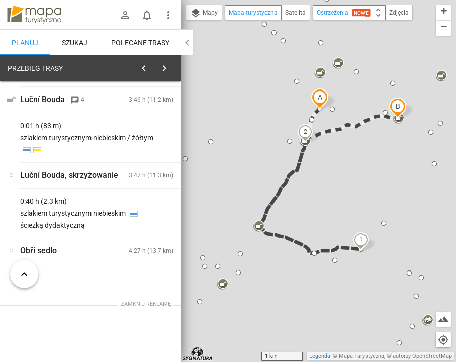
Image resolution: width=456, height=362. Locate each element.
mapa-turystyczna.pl (34, 14)
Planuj (25, 43)
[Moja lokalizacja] (443, 339)
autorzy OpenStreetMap (422, 356)
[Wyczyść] (172, 66)
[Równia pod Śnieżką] (54, 217)
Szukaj (74, 43)
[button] (319, 98)
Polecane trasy (140, 43)
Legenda (319, 356)
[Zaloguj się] (125, 15)
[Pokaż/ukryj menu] (168, 15)
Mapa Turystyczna (361, 356)
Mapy (204, 13)
